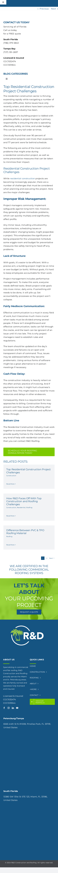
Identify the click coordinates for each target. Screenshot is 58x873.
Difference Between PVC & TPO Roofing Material (25, 532)
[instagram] (9, 708)
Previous (44, 9)
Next (53, 9)
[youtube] (17, 708)
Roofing (29, 507)
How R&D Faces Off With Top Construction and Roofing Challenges (23, 501)
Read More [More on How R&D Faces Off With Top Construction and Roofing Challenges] (10, 516)
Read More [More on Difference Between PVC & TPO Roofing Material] (10, 545)
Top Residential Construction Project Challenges (28, 471)
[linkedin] (13, 708)
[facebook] (4, 708)
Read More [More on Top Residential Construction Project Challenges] (10, 484)
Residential (21, 507)
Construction (11, 475)
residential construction (22, 178)
